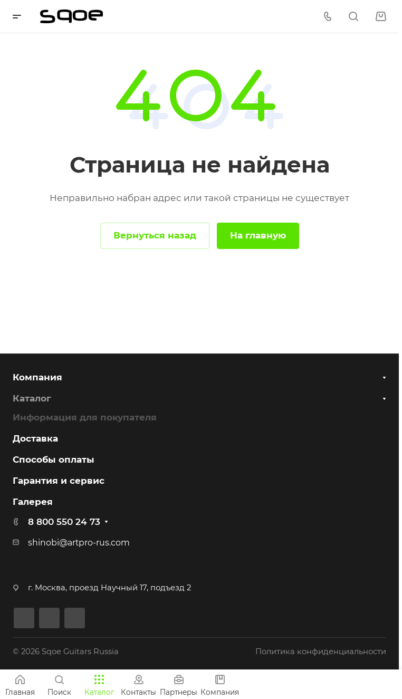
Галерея (33, 501)
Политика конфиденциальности (320, 651)
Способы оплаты (53, 459)
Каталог (32, 397)
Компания (37, 376)
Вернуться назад (154, 235)
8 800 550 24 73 (64, 521)
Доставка (35, 438)
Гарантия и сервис (58, 480)
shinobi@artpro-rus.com (79, 543)
